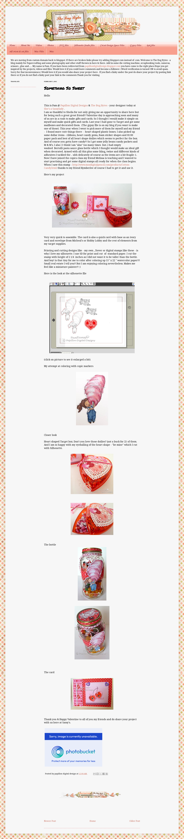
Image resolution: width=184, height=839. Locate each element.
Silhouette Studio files (84, 45)
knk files (151, 45)
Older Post (134, 821)
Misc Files (39, 51)
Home (12, 45)
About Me (25, 45)
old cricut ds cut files (18, 51)
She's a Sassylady (54, 108)
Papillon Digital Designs (74, 105)
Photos (50, 45)
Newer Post (50, 821)
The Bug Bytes (99, 105)
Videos (38, 45)
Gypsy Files (135, 45)
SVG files (63, 45)
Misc (51, 51)
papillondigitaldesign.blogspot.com (103, 66)
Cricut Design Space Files (112, 45)
